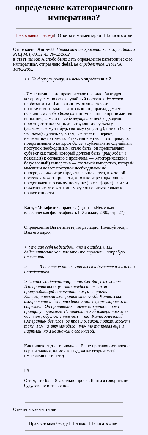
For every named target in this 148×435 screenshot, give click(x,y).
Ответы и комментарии (79, 35)
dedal (67, 64)
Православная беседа (34, 35)
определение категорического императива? (74, 12)
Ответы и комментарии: (35, 409)
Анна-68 (45, 49)
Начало (79, 423)
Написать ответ (119, 35)
